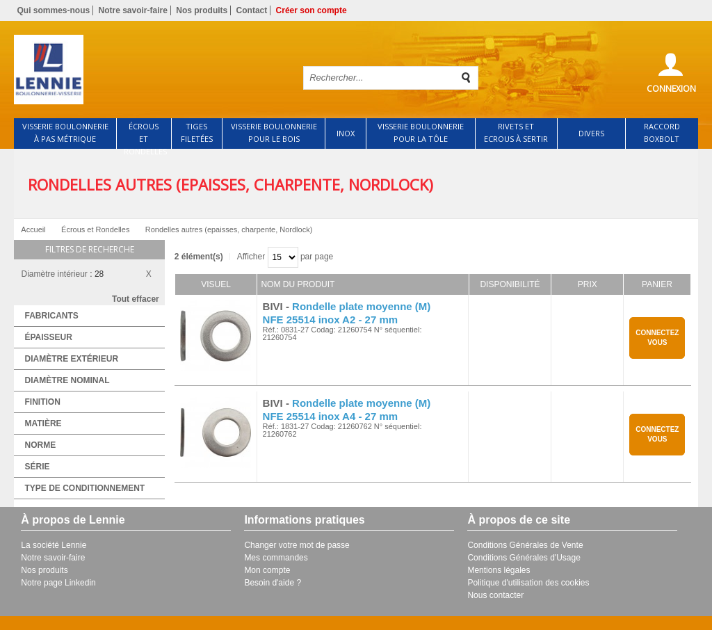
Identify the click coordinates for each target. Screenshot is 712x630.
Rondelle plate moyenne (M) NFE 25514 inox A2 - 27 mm (347, 312)
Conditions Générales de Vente (525, 545)
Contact (252, 10)
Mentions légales (498, 570)
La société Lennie (53, 545)
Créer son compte (311, 10)
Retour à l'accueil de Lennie (149, 69)
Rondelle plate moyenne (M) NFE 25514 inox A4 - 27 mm (347, 409)
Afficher (251, 256)
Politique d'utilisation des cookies (528, 583)
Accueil (33, 229)
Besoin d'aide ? (272, 583)
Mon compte (267, 570)
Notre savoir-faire (133, 10)
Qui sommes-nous (53, 10)
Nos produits (201, 10)
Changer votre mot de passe (296, 545)
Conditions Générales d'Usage (523, 558)
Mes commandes (275, 558)
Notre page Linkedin (58, 583)
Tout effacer (135, 299)
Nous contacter (495, 595)
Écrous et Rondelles (95, 229)
